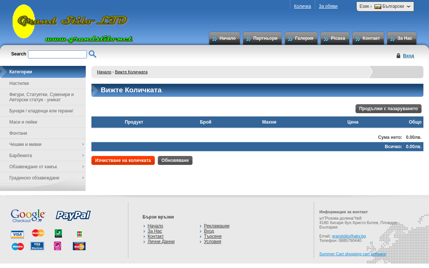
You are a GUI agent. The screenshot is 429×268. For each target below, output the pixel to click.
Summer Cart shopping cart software (352, 254)
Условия (212, 241)
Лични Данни (161, 241)
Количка (302, 6)
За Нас (404, 38)
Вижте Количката (131, 72)
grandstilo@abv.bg (349, 236)
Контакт (371, 38)
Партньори (265, 38)
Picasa (338, 38)
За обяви (328, 6)
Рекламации (216, 226)
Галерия (304, 38)
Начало (227, 38)
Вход (408, 55)
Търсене (213, 236)
